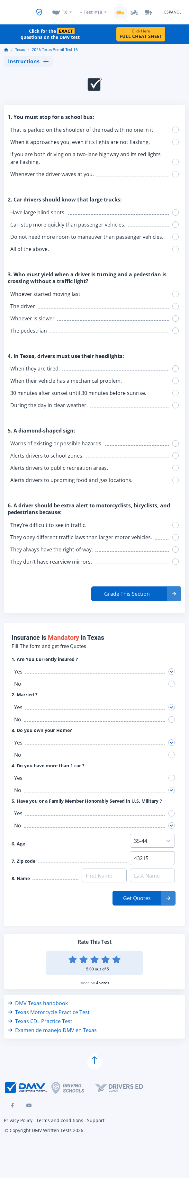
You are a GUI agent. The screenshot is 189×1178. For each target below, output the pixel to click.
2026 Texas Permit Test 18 (55, 44)
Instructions (28, 56)
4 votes (102, 977)
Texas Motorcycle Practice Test (49, 1007)
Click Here (141, 28)
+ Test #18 (90, 9)
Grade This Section (127, 588)
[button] (136, 588)
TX (64, 9)
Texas (20, 44)
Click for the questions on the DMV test (50, 29)
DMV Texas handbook (38, 998)
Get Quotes (137, 893)
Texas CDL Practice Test (40, 1016)
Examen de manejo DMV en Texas (52, 1025)
